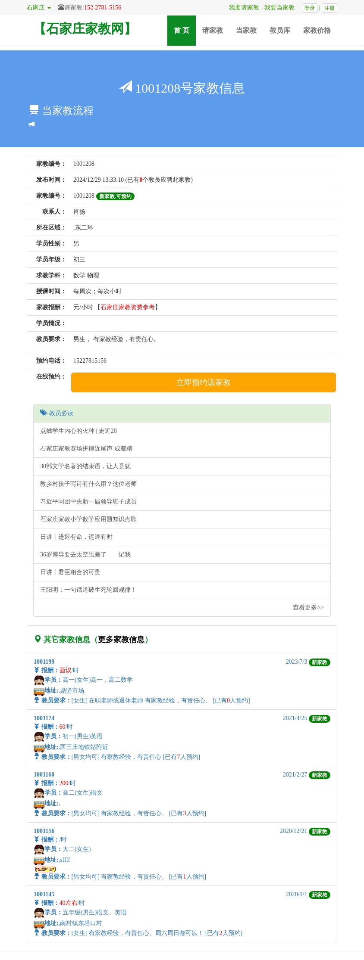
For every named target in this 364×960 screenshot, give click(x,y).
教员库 (280, 30)
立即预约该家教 (203, 382)
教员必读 (56, 413)
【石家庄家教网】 (85, 29)
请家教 (212, 30)
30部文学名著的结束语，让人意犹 (85, 466)
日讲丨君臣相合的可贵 (70, 572)
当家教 (246, 30)
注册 (329, 8)
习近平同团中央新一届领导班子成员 (88, 501)
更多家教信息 (121, 639)
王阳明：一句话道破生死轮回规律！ (88, 590)
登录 (309, 8)
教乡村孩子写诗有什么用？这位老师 (88, 484)
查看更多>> (308, 607)
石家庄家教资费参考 (127, 307)
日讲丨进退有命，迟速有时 (76, 537)
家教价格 (317, 30)
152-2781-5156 (102, 7)
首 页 (185, 30)
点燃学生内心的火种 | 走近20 (78, 431)
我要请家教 (241, 7)
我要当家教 (282, 7)
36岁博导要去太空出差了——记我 (85, 554)
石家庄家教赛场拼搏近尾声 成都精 (86, 448)
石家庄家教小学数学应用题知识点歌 (88, 519)
